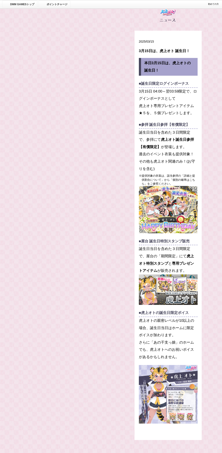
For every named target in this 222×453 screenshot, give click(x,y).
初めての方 (213, 4)
